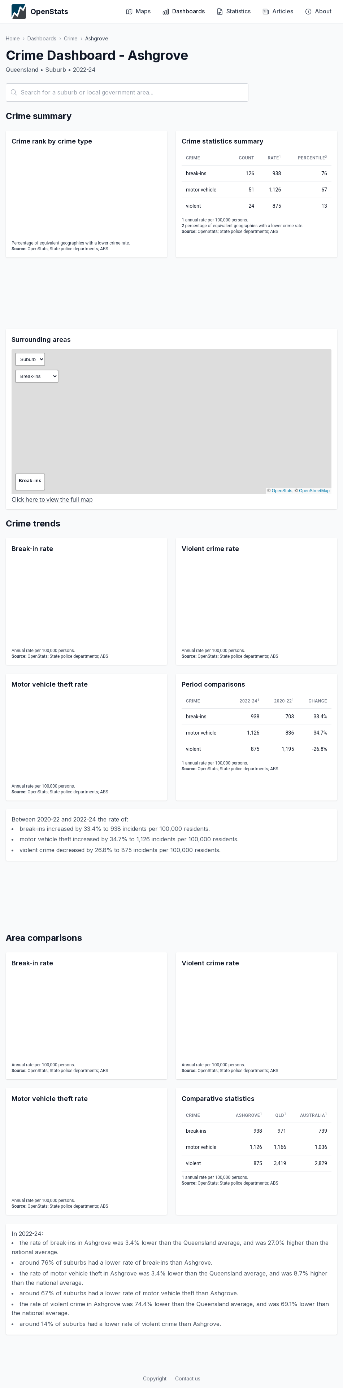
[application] (86, 194)
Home (13, 38)
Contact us (187, 1378)
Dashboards (41, 38)
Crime (71, 38)
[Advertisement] (171, 293)
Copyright (154, 1378)
